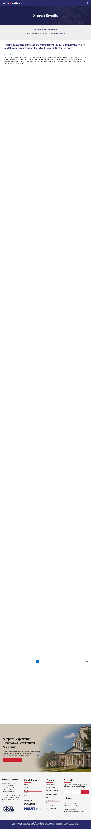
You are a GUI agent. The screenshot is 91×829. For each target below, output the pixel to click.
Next (87, 720)
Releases (6, 52)
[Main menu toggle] (87, 3)
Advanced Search (60, 33)
